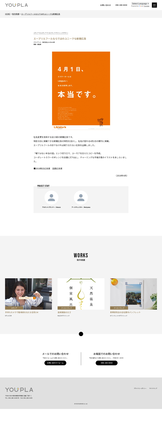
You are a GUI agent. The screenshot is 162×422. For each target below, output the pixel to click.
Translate (144, 6)
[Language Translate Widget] (140, 3)
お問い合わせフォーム (55, 363)
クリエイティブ (50, 33)
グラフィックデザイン (61, 33)
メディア (36, 33)
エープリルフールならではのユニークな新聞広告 (40, 14)
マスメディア (42, 33)
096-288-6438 (107, 363)
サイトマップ (153, 388)
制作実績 (15, 14)
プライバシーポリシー (140, 388)
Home (7, 14)
